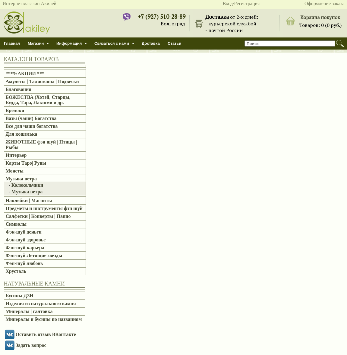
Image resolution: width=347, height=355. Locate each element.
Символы (16, 224)
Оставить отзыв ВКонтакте (46, 334)
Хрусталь (16, 271)
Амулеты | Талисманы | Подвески (42, 81)
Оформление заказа (324, 3)
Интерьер (16, 155)
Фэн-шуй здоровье (26, 239)
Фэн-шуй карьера (25, 247)
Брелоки (15, 110)
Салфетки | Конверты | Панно (38, 216)
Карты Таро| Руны (26, 163)
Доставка (151, 43)
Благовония (18, 89)
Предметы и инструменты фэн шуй (44, 208)
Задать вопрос (31, 345)
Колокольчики (27, 185)
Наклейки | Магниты (29, 200)
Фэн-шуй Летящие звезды (34, 255)
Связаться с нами (111, 43)
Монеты (15, 170)
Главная (12, 43)
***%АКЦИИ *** (25, 73)
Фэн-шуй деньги (24, 231)
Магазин (36, 43)
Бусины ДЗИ (19, 295)
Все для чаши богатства (32, 126)
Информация (69, 43)
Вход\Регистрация (241, 3)
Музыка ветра (21, 178)
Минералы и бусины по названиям (44, 319)
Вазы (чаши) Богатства (31, 118)
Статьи (174, 43)
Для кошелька (21, 134)
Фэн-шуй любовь (24, 263)
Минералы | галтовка (29, 311)
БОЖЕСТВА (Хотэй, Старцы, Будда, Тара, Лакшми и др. (38, 100)
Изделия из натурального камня (41, 303)
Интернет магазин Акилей (30, 3)
